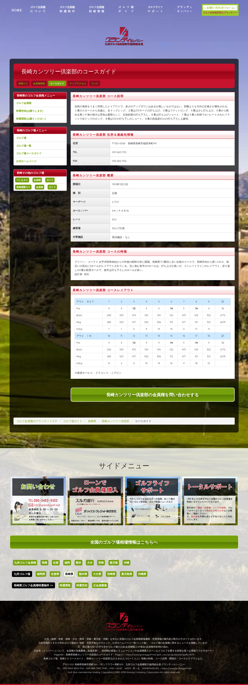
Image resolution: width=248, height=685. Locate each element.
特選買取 (65, 585)
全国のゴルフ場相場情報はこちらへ (124, 542)
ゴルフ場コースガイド (28, 153)
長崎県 (69, 574)
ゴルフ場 (21, 137)
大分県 (97, 574)
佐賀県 (55, 574)
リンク (94, 83)
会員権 (37, 180)
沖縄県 (142, 574)
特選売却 (81, 585)
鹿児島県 (126, 574)
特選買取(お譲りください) (31, 118)
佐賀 (56, 562)
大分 (90, 562)
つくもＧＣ (22, 180)
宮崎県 (111, 574)
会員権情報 (39, 83)
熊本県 (83, 574)
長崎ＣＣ (23, 83)
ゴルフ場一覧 (23, 145)
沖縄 (126, 562)
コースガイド (57, 83)
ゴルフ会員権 (23, 103)
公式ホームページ (26, 161)
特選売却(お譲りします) (29, 110)
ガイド (49, 180)
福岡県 (41, 574)
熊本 (78, 562)
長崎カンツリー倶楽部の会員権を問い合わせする (152, 394)
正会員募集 (100, 585)
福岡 (67, 562)
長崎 (44, 562)
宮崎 (101, 562)
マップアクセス (77, 83)
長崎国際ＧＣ (23, 187)
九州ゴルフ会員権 (25, 562)
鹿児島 (114, 562)
